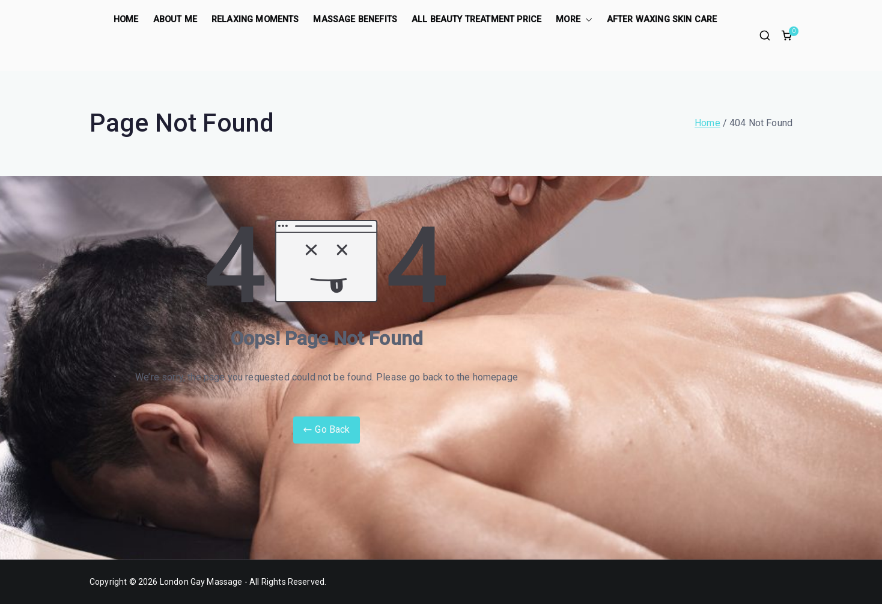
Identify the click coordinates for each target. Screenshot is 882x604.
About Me (175, 19)
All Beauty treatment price (476, 19)
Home (126, 19)
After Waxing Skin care (662, 19)
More (574, 20)
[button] (586, 20)
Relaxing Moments (255, 19)
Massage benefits (355, 19)
